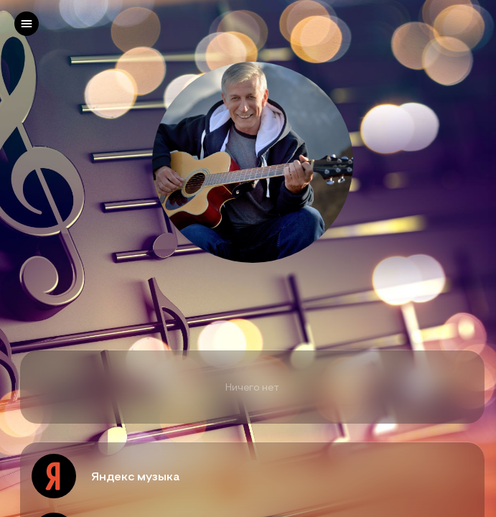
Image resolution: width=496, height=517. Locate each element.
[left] (26, 23)
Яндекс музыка (135, 476)
